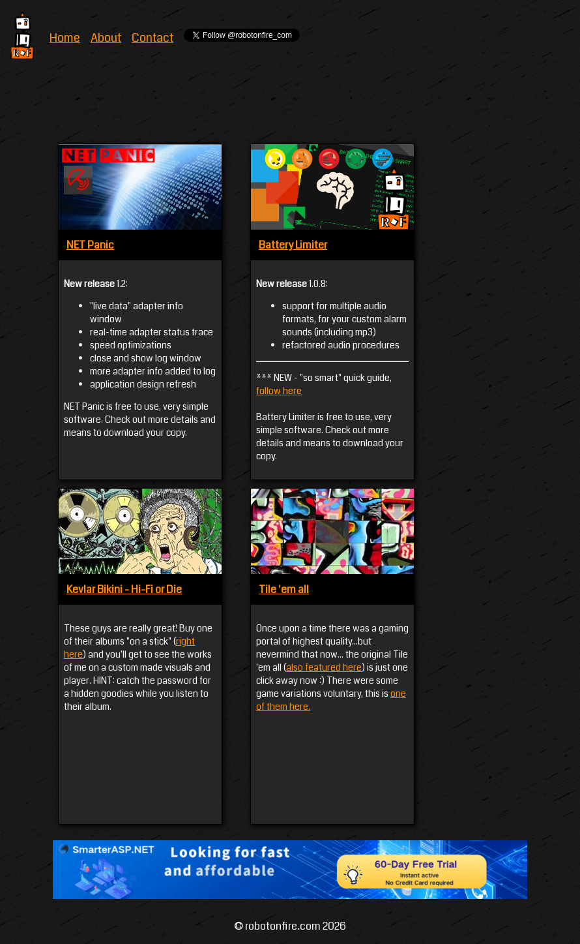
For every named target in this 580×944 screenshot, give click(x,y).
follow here (279, 390)
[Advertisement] (295, 105)
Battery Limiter (293, 244)
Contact (152, 37)
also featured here (324, 667)
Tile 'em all (284, 589)
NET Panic (90, 244)
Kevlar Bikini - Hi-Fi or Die (124, 589)
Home (65, 37)
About (106, 37)
